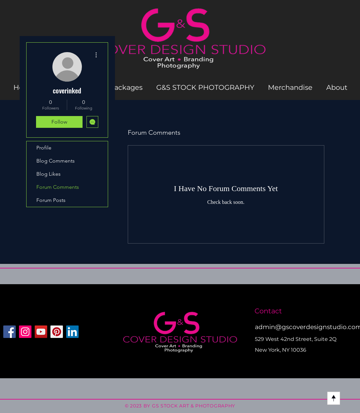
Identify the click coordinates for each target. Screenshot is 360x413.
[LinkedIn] (72, 331)
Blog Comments (55, 161)
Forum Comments (57, 187)
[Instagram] (25, 331)
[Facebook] (9, 331)
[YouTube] (41, 331)
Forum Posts (51, 200)
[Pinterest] (56, 331)
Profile (43, 148)
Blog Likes (48, 174)
